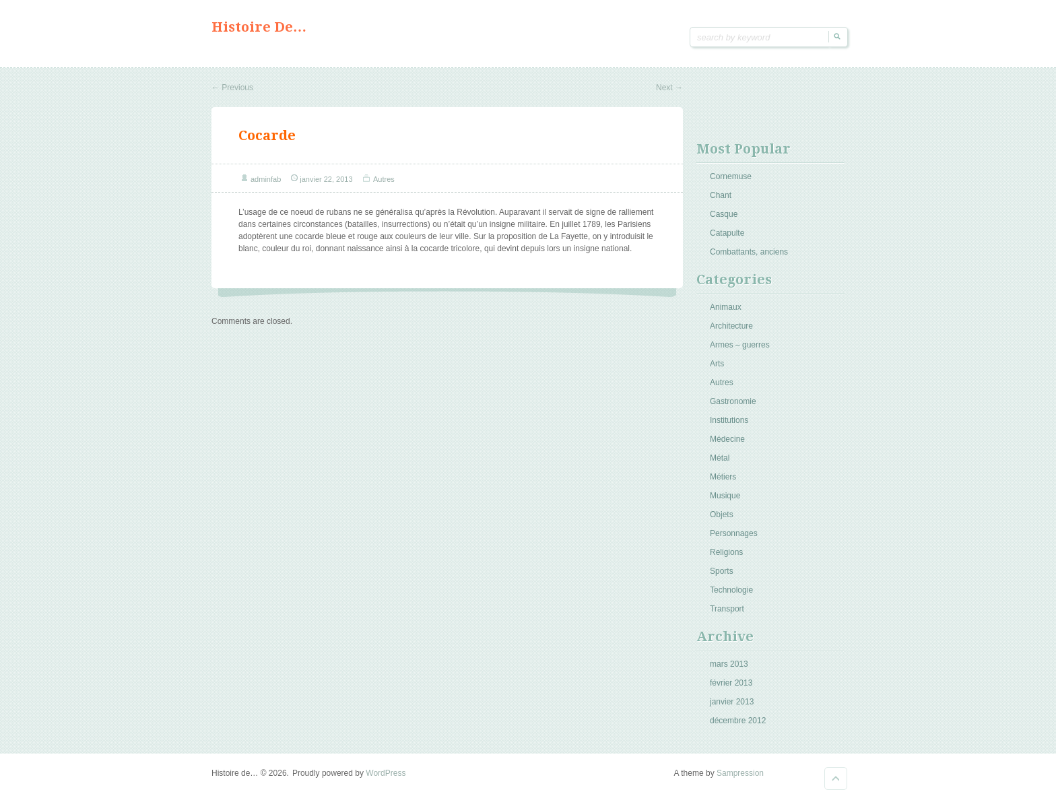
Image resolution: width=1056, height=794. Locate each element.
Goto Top (835, 778)
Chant (720, 195)
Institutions (729, 420)
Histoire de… (258, 27)
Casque (723, 214)
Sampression (740, 773)
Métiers (723, 477)
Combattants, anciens (749, 252)
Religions (726, 552)
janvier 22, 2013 (326, 179)
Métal (719, 458)
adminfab (266, 179)
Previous (232, 87)
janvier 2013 (732, 701)
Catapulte (727, 233)
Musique (725, 495)
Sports (721, 571)
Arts (717, 363)
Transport (727, 609)
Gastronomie (733, 401)
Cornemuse (731, 176)
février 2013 (731, 683)
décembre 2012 (738, 720)
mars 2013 (729, 664)
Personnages (734, 533)
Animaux (725, 307)
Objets (721, 514)
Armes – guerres (740, 345)
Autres (384, 179)
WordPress (385, 773)
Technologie (731, 590)
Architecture (731, 326)
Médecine (727, 439)
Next (669, 87)
